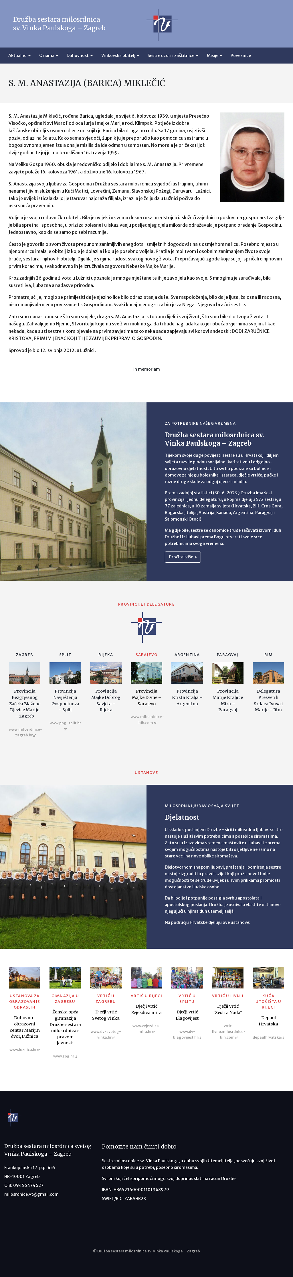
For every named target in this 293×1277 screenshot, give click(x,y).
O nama (46, 55)
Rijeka (105, 654)
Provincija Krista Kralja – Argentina (187, 697)
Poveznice (241, 55)
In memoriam (146, 369)
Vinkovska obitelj (118, 55)
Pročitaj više (183, 557)
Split (65, 654)
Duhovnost (78, 55)
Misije (212, 55)
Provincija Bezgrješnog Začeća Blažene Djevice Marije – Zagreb (24, 703)
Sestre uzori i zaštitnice (171, 55)
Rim (268, 654)
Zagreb (24, 654)
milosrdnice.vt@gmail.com (31, 1194)
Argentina (187, 654)
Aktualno (17, 55)
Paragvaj (228, 654)
